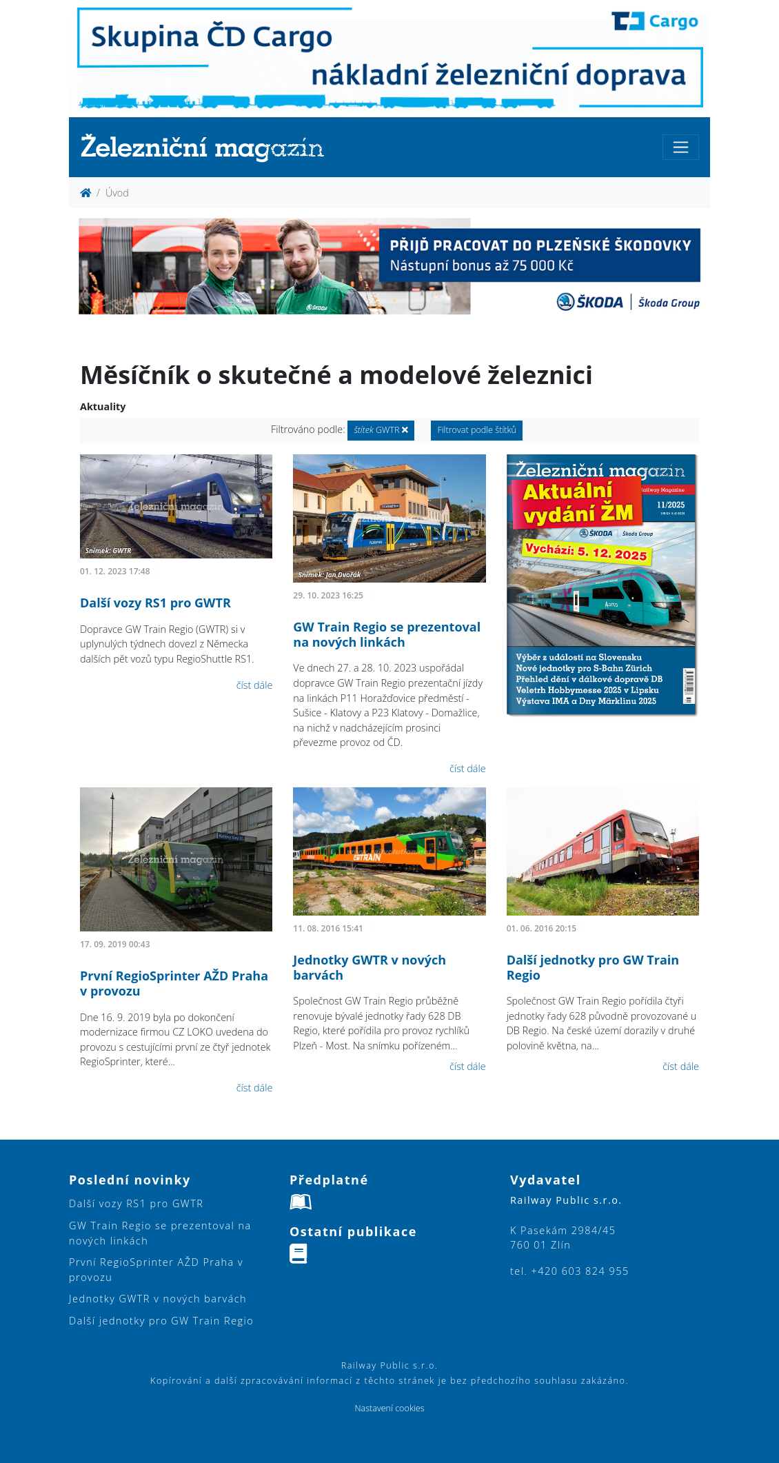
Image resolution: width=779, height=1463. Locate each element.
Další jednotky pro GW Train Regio (593, 967)
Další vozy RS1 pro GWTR (155, 602)
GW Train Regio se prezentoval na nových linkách (386, 634)
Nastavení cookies (389, 1408)
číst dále (254, 685)
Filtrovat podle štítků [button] (476, 430)
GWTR (380, 430)
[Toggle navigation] (680, 147)
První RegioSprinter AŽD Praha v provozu (174, 983)
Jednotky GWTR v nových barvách (369, 967)
